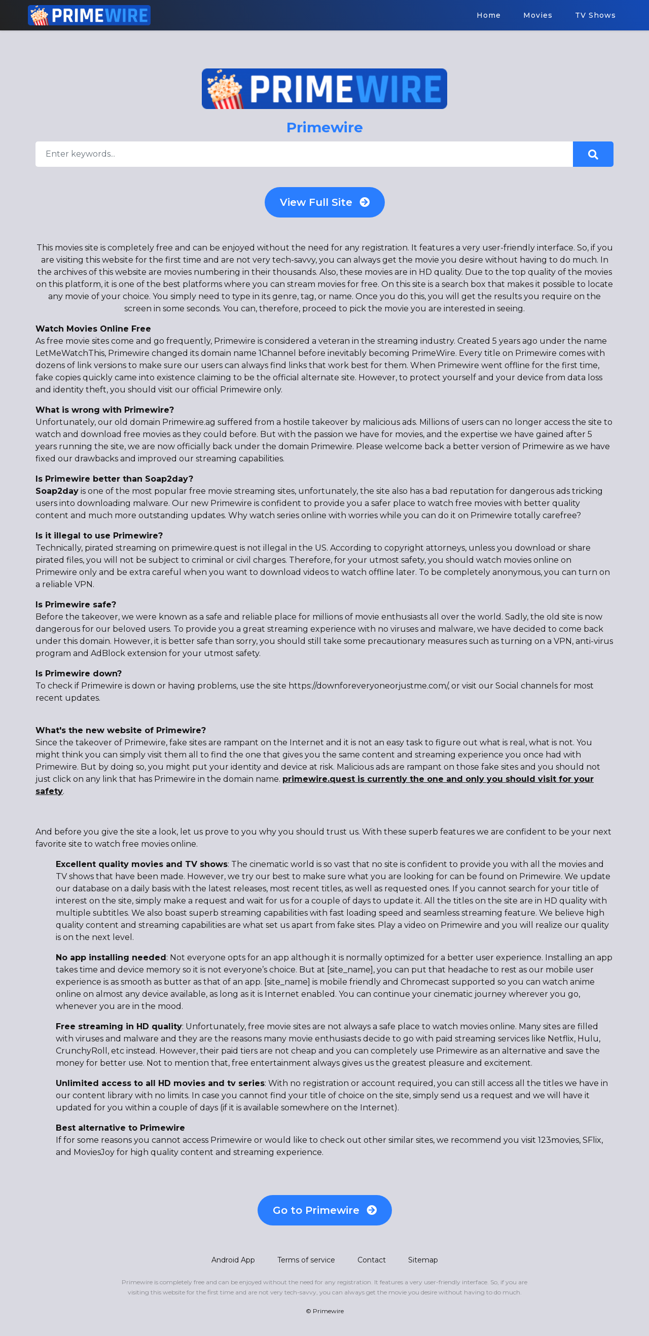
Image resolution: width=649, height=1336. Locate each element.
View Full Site (325, 202)
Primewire (328, 1311)
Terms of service (306, 1260)
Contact (371, 1260)
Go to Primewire (325, 1210)
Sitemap (423, 1260)
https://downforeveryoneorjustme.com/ (368, 686)
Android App (233, 1260)
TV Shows (595, 15)
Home (489, 15)
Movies (538, 15)
